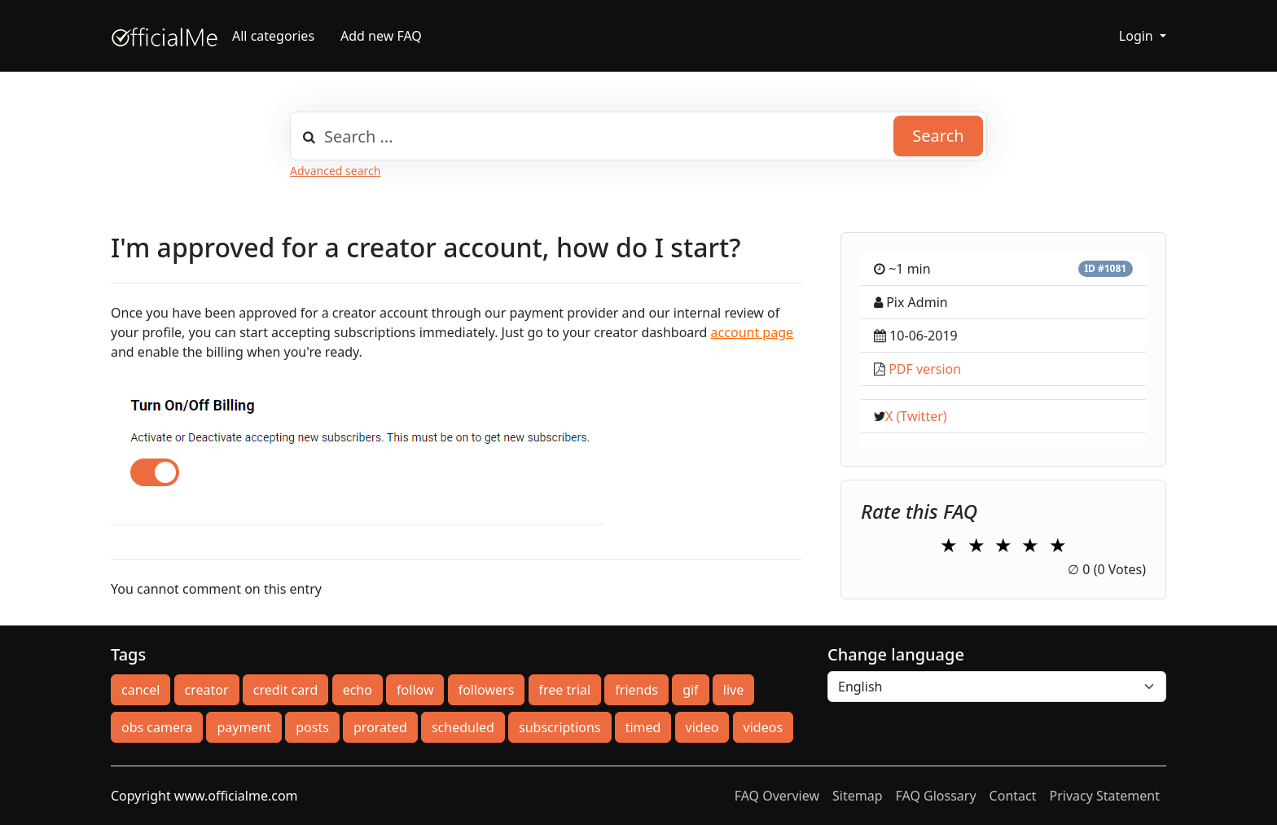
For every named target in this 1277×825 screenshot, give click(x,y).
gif (690, 690)
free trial (565, 690)
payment (244, 727)
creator (207, 690)
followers (487, 690)
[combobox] (638, 136)
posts (312, 727)
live (733, 690)
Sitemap (857, 796)
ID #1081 (1105, 268)
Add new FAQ (381, 36)
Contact (1013, 796)
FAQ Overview (777, 796)
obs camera (156, 727)
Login (1137, 36)
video (702, 727)
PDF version (925, 369)
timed (643, 727)
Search (937, 136)
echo (357, 690)
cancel (140, 690)
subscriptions (559, 727)
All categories (273, 36)
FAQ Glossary (936, 796)
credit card (285, 690)
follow (415, 690)
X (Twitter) (916, 416)
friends (636, 690)
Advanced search (335, 170)
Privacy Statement (1104, 796)
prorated (380, 727)
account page (752, 332)
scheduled (463, 727)
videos (763, 727)
